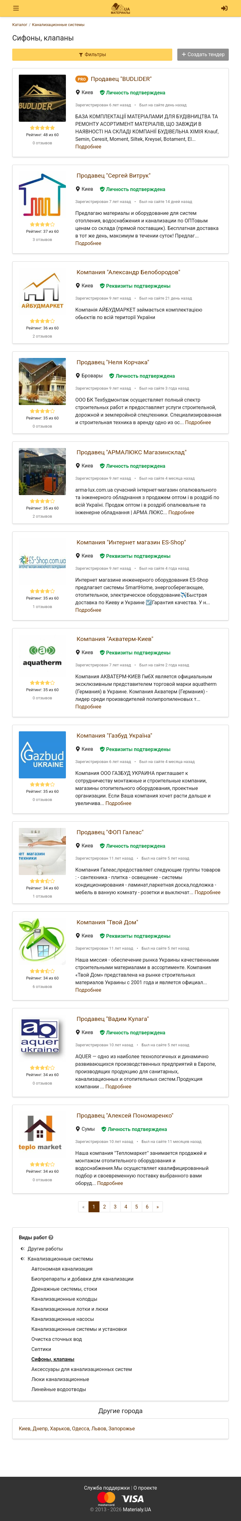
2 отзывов (42, 336)
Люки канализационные (60, 1379)
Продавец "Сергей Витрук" (114, 175)
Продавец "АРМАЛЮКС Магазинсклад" (132, 452)
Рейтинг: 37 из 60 (42, 231)
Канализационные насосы (62, 1319)
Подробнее (88, 147)
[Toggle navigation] (16, 8)
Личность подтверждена (132, 93)
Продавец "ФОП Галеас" (110, 832)
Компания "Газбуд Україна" (114, 735)
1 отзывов (42, 606)
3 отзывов (42, 239)
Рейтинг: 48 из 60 (42, 134)
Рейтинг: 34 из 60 (42, 888)
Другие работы (41, 1249)
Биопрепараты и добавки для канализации (82, 1279)
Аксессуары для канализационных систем (81, 1369)
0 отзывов (42, 143)
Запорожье (122, 1429)
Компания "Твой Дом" (107, 922)
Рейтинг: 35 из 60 (42, 418)
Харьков (60, 1429)
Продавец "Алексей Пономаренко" (125, 1115)
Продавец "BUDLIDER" (121, 79)
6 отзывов (42, 986)
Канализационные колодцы (64, 1299)
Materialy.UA (137, 1510)
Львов (98, 1429)
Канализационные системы (56, 1259)
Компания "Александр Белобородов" (128, 272)
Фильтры (92, 54)
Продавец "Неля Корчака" (113, 362)
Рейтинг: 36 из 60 (42, 328)
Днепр (40, 1429)
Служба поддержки (107, 1488)
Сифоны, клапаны (52, 1359)
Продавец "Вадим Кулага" (113, 1018)
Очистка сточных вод (56, 1339)
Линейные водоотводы (58, 1389)
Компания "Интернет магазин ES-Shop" (131, 542)
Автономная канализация (62, 1269)
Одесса (80, 1429)
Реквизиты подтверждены (135, 286)
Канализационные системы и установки (79, 1329)
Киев (24, 1429)
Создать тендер (203, 54)
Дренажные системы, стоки (64, 1289)
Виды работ (33, 1238)
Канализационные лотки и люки (69, 1309)
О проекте (145, 1488)
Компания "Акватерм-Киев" (115, 639)
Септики (41, 1349)
